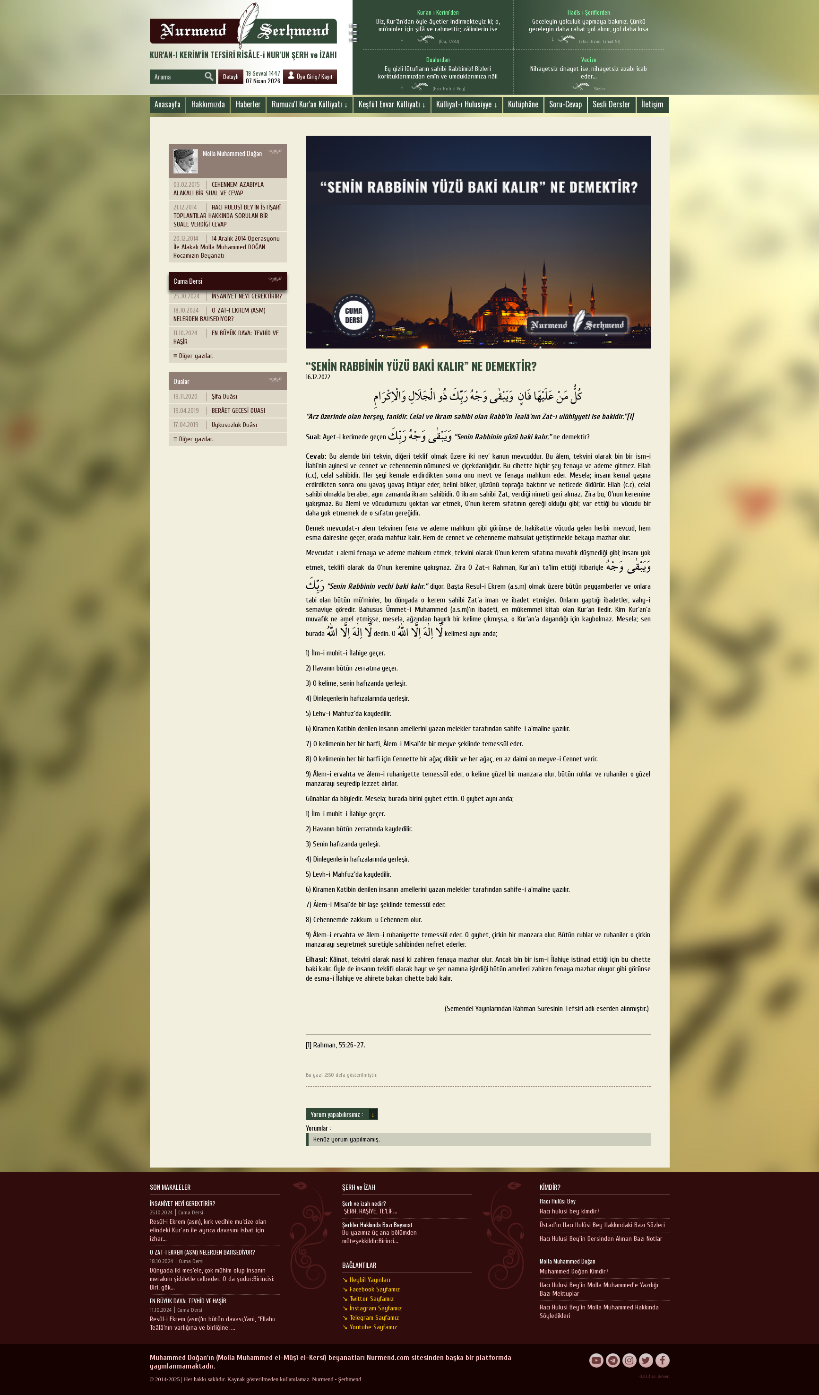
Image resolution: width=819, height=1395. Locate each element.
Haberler (248, 104)
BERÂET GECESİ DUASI (219, 411)
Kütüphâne (523, 104)
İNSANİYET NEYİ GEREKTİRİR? (227, 296)
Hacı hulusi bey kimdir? (570, 1211)
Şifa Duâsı (205, 396)
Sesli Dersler (611, 104)
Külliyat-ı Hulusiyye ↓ (466, 104)
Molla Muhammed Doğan (217, 161)
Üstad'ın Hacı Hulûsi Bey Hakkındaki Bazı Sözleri (602, 1225)
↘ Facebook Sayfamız (371, 1289)
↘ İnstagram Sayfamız (372, 1308)
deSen (663, 1376)
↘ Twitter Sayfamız (368, 1299)
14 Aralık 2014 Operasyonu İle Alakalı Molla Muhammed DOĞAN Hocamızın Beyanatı (226, 247)
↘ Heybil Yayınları (366, 1280)
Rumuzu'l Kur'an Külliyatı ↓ (310, 104)
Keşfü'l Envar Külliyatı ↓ (392, 104)
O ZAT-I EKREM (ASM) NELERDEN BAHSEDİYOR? (219, 314)
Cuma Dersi (187, 281)
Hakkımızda (208, 104)
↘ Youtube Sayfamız (369, 1327)
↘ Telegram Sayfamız (370, 1318)
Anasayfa (168, 104)
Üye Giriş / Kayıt (310, 75)
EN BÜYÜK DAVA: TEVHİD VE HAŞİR (226, 337)
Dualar (181, 381)
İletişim (652, 104)
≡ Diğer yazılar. (193, 356)
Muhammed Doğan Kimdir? (574, 1271)
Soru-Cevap (565, 104)
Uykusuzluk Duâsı (215, 425)
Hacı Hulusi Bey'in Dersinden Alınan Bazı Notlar (601, 1239)
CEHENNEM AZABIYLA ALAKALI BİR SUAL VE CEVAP (218, 189)
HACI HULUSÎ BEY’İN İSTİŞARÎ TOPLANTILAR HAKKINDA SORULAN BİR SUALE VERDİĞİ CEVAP (227, 215)
